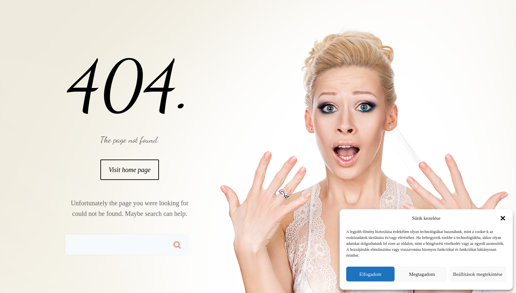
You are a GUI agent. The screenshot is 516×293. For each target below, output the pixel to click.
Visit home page (129, 169)
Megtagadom (422, 274)
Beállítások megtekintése (478, 274)
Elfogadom (370, 274)
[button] (503, 218)
